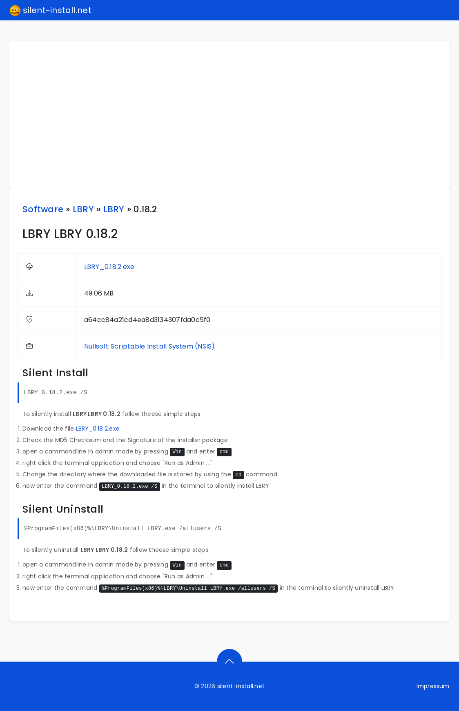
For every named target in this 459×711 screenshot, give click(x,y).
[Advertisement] (234, 114)
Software (42, 209)
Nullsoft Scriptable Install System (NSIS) (149, 346)
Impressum (433, 686)
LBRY (83, 209)
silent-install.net (50, 10)
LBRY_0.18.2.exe (109, 266)
